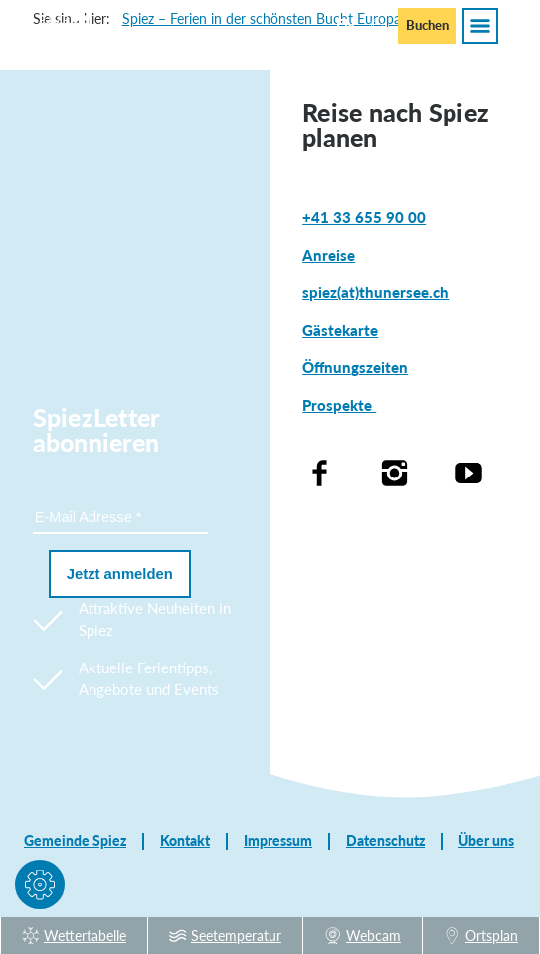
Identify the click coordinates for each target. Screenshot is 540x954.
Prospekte (339, 405)
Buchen (427, 25)
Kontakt (185, 841)
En (345, 24)
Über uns (486, 841)
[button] (40, 888)
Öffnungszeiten (355, 367)
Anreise (328, 255)
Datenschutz (385, 841)
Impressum (278, 841)
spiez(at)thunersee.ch (375, 293)
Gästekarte (340, 330)
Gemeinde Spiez (75, 841)
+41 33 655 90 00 (364, 217)
